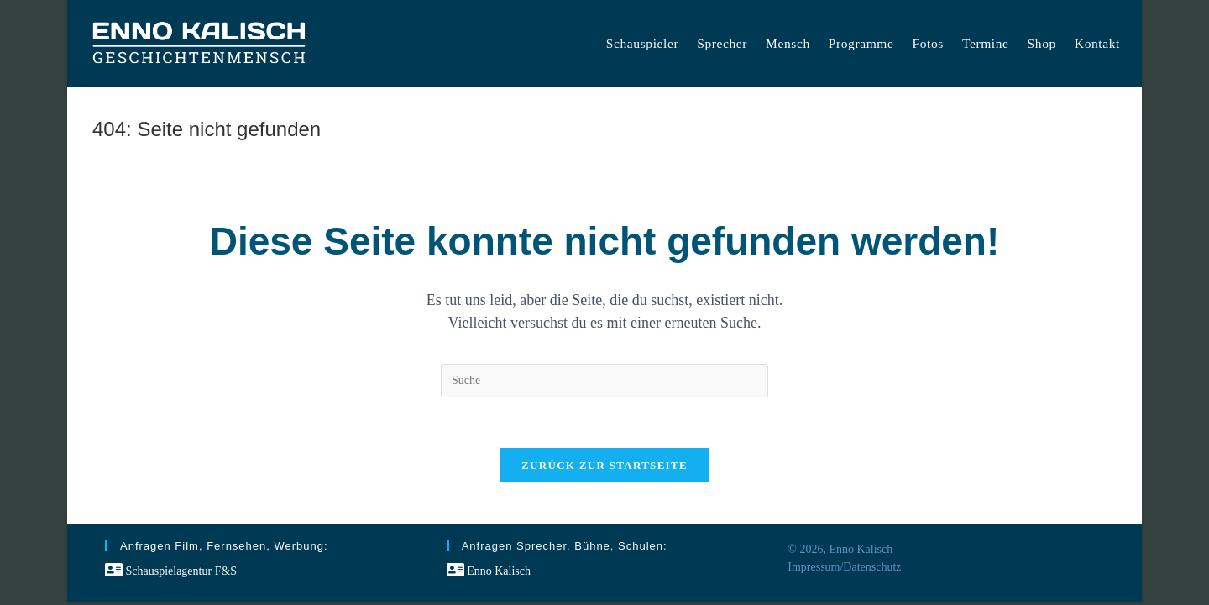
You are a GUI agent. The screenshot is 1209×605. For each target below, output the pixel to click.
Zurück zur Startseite (604, 465)
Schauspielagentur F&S (171, 571)
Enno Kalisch (489, 571)
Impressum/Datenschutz (844, 566)
